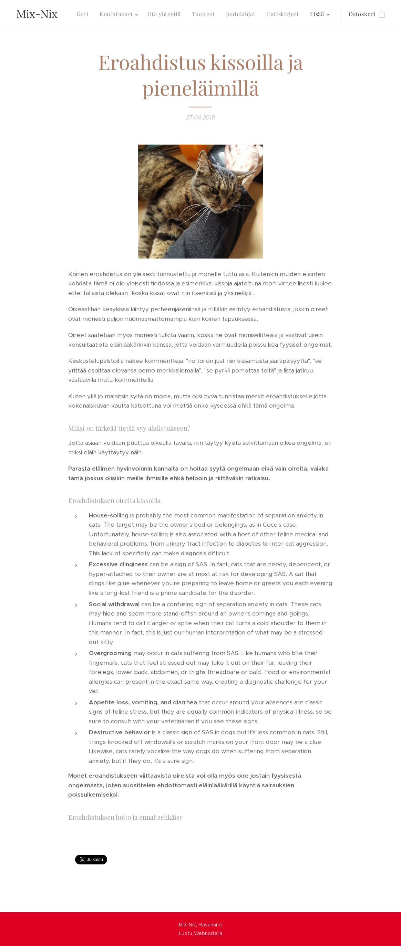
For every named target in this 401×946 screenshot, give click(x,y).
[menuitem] (84, 14)
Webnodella (208, 933)
